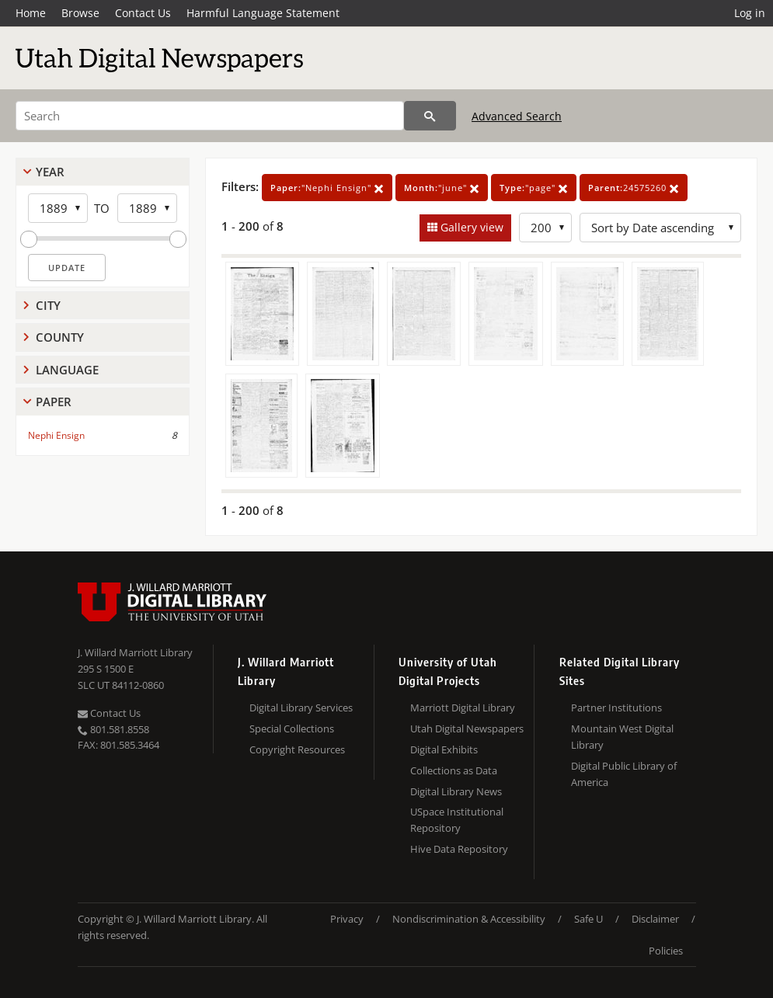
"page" (534, 187)
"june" (441, 187)
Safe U (588, 919)
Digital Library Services (301, 708)
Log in (749, 12)
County (60, 337)
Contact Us (143, 12)
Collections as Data (453, 770)
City (48, 305)
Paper (53, 401)
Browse (80, 12)
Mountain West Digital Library (622, 737)
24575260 (633, 187)
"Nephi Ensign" (327, 187)
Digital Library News (456, 791)
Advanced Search (517, 116)
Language (67, 369)
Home (31, 12)
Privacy (347, 919)
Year (50, 171)
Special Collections (291, 728)
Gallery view (470, 227)
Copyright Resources (297, 749)
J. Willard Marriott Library (135, 652)
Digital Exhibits (444, 749)
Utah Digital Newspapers (467, 728)
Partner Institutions (616, 708)
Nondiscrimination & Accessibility (468, 919)
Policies (666, 951)
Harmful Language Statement (262, 12)
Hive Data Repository (459, 849)
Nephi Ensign (56, 435)
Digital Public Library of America (624, 774)
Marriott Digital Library (462, 708)
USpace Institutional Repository (456, 820)
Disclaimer (655, 919)
